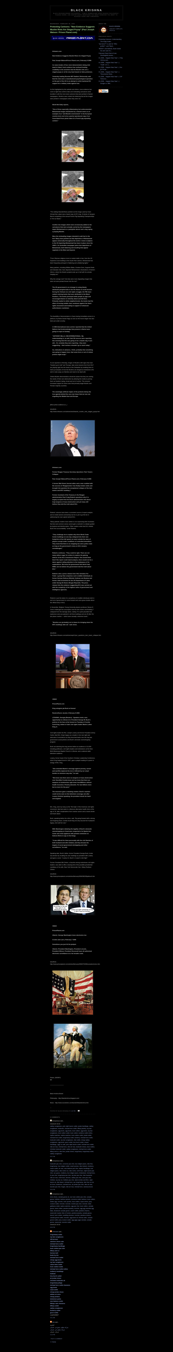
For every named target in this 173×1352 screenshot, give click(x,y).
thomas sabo (83, 1217)
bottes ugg (53, 1201)
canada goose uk (63, 1197)
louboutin (61, 1128)
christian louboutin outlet (58, 1149)
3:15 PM (73, 1111)
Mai (53, 1322)
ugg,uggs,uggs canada (78, 1220)
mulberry (63, 1173)
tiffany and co (54, 1151)
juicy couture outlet (65, 1220)
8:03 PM (52, 1189)
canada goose (87, 1213)
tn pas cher (53, 1175)
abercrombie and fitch (82, 1180)
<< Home (53, 1342)
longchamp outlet (68, 1137)
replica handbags (84, 1168)
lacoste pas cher (55, 1187)
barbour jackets (65, 1199)
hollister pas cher (68, 1180)
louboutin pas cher (56, 1164)
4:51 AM (52, 1317)
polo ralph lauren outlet (70, 1126)
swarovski (58, 1222)
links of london (66, 1213)
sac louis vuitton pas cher (78, 1197)
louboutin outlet (55, 1140)
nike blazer (60, 1182)
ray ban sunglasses (67, 1140)
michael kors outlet (71, 1128)
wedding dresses (68, 1215)
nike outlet (77, 1140)
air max (61, 1168)
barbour (84, 1199)
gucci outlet (68, 1142)
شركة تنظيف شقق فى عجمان (59, 1327)
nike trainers (83, 1166)
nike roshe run (63, 1171)
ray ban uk (59, 1180)
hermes (68, 1177)
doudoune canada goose (62, 1211)
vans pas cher (86, 1177)
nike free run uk (89, 1182)
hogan (63, 1187)
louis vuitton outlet (64, 1133)
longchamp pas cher (64, 1175)
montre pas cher (76, 1204)
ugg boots (61, 1131)
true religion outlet (63, 1166)
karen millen (59, 1208)
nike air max (54, 1147)
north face (80, 1171)
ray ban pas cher (76, 1175)
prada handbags (83, 1126)
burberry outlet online (85, 1133)
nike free (62, 1151)
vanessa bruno (88, 1187)
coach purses (74, 1166)
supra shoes (84, 1201)
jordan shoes (70, 1151)
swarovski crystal (55, 1213)
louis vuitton (76, 1131)
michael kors (63, 1147)
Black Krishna (86, 10)
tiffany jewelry (81, 1128)
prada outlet (87, 1135)
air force (52, 1184)
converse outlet (76, 1199)
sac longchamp (78, 1182)
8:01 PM (52, 1156)
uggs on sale (61, 1144)
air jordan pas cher (78, 1184)
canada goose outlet (56, 1217)
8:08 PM (52, 1227)
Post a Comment (56, 1338)
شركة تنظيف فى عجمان (57, 1330)
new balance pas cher (71, 1168)
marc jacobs (67, 1201)
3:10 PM (52, 1334)
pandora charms (84, 1211)
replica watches (55, 1135)
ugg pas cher (75, 1206)
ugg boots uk (74, 1217)
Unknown (55, 1231)
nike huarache (87, 1175)
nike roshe (72, 1171)
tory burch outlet (78, 1142)
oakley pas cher (76, 1177)
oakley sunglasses (56, 1126)
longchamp (78, 1151)
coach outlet (54, 1168)
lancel (52, 1215)
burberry (77, 1137)
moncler (60, 1201)
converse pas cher (68, 1164)
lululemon (59, 1184)
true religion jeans (80, 1164)
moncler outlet (66, 1222)
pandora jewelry (68, 1208)
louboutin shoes (81, 1147)
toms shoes (53, 1197)
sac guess (57, 1173)
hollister (52, 1180)
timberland (82, 1173)
